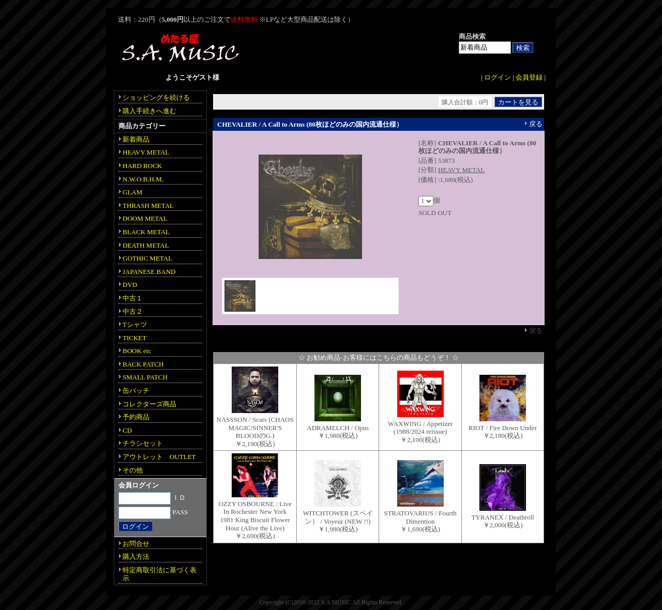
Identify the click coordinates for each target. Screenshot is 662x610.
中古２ (133, 311)
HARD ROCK (142, 166)
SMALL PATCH (145, 377)
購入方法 (136, 556)
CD (127, 430)
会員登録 (529, 77)
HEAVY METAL (461, 170)
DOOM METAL (145, 218)
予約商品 (136, 417)
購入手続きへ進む (149, 111)
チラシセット (143, 443)
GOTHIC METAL (147, 258)
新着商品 (136, 139)
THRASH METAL (148, 205)
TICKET (134, 338)
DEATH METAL (146, 245)
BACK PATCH (143, 364)
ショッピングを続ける (156, 97)
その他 (133, 470)
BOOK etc (137, 351)
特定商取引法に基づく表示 (160, 574)
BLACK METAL (146, 232)
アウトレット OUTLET (159, 457)
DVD (130, 284)
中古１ (133, 298)
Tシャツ (135, 324)
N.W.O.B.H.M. (143, 179)
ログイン (497, 77)
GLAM (132, 192)
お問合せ (136, 543)
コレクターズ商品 (149, 404)
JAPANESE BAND (149, 272)
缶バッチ (136, 390)
